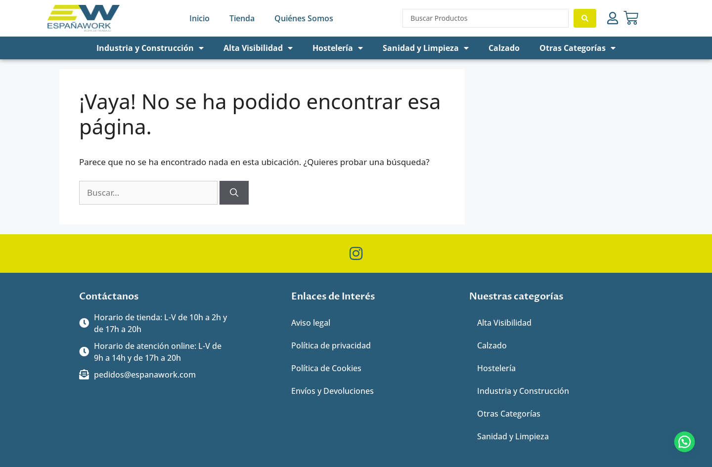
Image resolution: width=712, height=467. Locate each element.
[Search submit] (585, 18)
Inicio (199, 18)
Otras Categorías (577, 48)
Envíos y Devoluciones (332, 390)
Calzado (504, 47)
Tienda (242, 18)
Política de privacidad (331, 345)
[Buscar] (234, 193)
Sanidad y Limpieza (426, 48)
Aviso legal (310, 322)
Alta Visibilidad (258, 48)
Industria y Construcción (150, 48)
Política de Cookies (326, 368)
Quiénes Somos (303, 18)
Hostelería (337, 48)
